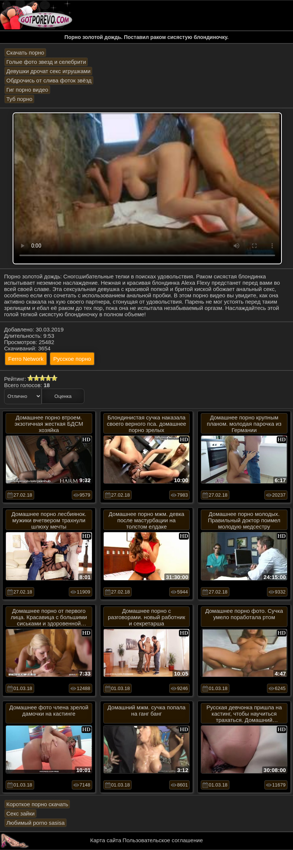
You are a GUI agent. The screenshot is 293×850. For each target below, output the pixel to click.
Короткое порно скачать (37, 804)
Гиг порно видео (27, 89)
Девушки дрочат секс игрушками (48, 71)
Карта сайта (106, 840)
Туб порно (19, 99)
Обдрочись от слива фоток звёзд (48, 80)
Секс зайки (20, 813)
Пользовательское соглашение (162, 840)
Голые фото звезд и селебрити (46, 62)
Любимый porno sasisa (35, 823)
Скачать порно (25, 52)
